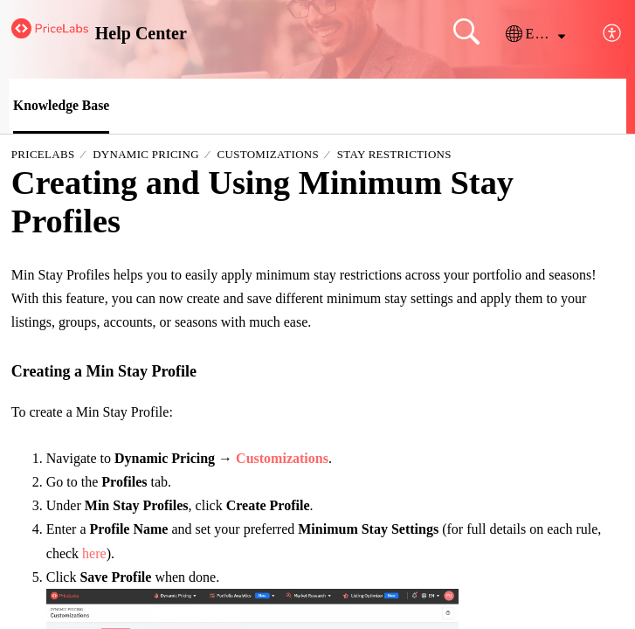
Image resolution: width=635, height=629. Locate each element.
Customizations (268, 155)
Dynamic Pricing (146, 155)
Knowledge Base (62, 105)
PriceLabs (43, 155)
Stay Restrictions (394, 155)
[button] (535, 34)
